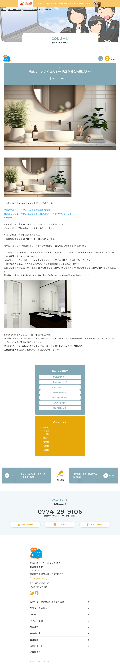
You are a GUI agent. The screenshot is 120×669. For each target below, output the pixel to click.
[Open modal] (113, 58)
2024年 (46, 441)
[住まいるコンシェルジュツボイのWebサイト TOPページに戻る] (7, 58)
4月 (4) (46, 434)
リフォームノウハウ (60, 387)
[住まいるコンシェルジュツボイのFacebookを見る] (36, 593)
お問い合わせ (36, 646)
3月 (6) (46, 431)
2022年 (46, 450)
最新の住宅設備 (60, 392)
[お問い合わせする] (107, 58)
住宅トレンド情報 (60, 397)
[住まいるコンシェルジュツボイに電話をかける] (60, 513)
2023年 (46, 446)
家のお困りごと (60, 377)
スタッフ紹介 (60, 403)
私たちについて (60, 408)
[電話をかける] (100, 58)
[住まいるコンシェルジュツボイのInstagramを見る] (32, 593)
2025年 (46, 437)
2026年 (46, 427)
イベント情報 (36, 620)
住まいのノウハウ (59, 78)
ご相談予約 (35, 652)
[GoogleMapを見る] (38, 578)
